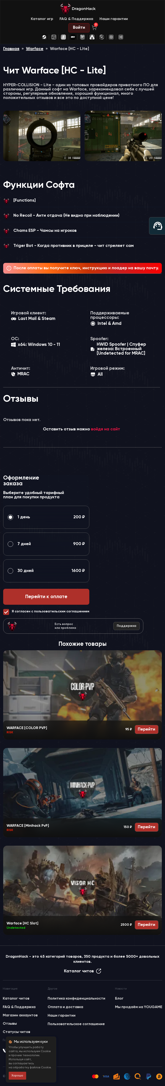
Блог (119, 998)
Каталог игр (42, 19)
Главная (11, 49)
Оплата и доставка (65, 1007)
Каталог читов (82, 971)
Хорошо (17, 1075)
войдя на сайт (105, 429)
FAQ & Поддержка (76, 19)
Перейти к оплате (46, 596)
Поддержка (126, 626)
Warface (34, 49)
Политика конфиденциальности (76, 998)
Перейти (146, 729)
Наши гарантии (114, 19)
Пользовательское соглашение (76, 1024)
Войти (79, 28)
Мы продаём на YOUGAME (138, 1007)
